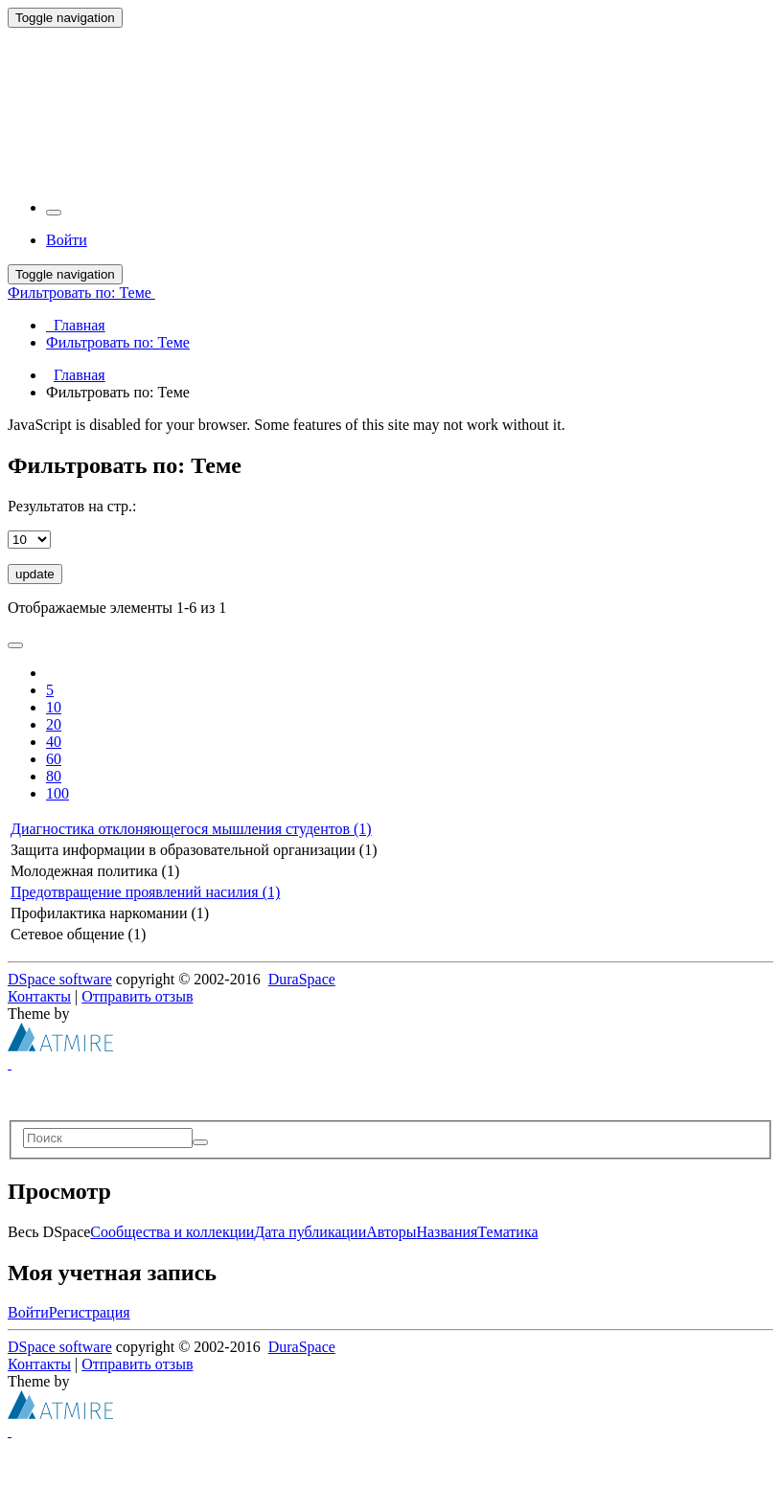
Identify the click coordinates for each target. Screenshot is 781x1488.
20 (53, 724)
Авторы (391, 1232)
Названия (446, 1232)
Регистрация (89, 1312)
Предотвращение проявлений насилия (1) (145, 892)
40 (53, 741)
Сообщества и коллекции (172, 1232)
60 (53, 759)
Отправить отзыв (137, 996)
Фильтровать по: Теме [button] (81, 292)
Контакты (39, 996)
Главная (79, 375)
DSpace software (60, 979)
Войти (28, 1312)
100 (57, 793)
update (35, 574)
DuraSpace (301, 979)
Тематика (507, 1232)
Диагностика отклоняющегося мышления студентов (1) (191, 829)
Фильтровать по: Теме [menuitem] (118, 342)
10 (53, 707)
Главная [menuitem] (75, 325)
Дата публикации (310, 1232)
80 (53, 776)
